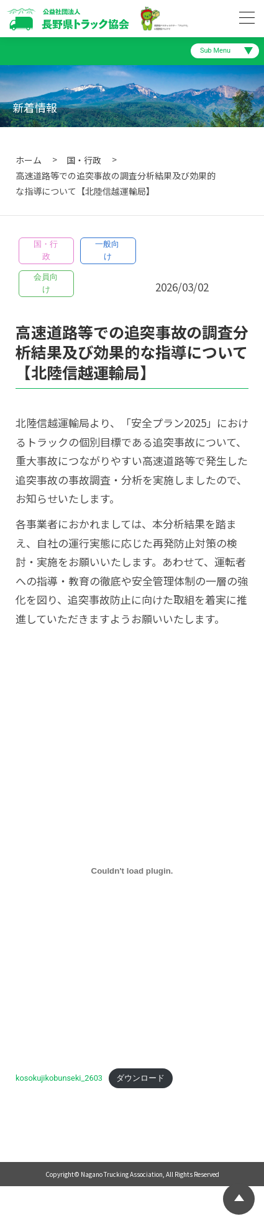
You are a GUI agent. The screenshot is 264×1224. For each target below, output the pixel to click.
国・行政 (83, 160)
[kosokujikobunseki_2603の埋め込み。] (132, 871)
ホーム (29, 160)
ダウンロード (140, 1078)
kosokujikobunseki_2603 (59, 1078)
